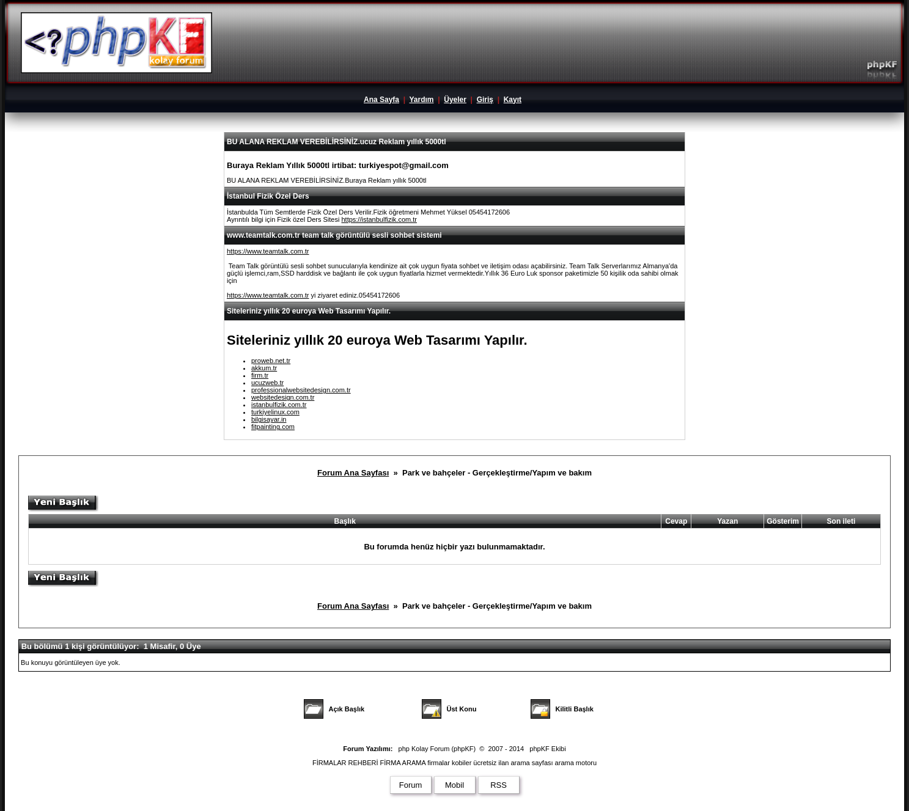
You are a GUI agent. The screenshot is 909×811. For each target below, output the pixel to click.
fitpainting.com (273, 426)
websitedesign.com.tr (282, 397)
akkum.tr (264, 368)
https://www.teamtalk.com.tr (268, 251)
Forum (410, 785)
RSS (498, 785)
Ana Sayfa (381, 99)
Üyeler (455, 99)
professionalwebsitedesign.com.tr (301, 390)
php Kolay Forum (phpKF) (437, 748)
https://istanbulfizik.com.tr (379, 219)
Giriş (485, 99)
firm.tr (259, 375)
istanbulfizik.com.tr (278, 404)
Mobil (454, 785)
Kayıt (512, 99)
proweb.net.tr (270, 360)
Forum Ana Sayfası (353, 472)
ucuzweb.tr (267, 382)
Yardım (421, 99)
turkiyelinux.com (275, 412)
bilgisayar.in (268, 419)
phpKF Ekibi (547, 748)
